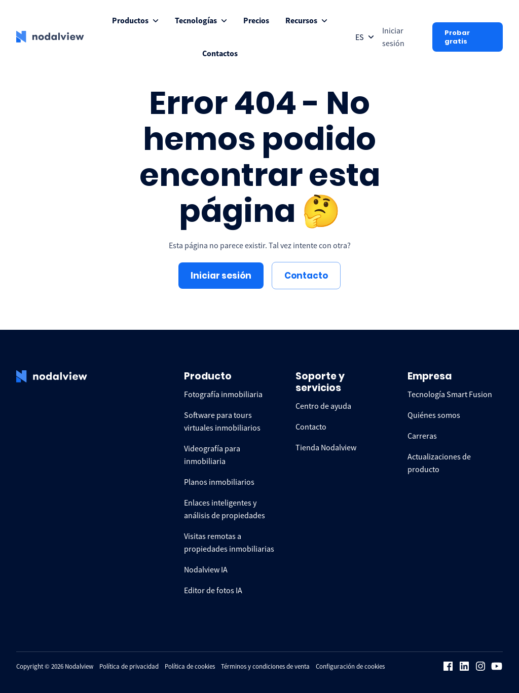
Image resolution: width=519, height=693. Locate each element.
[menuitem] (135, 20)
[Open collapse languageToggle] (364, 37)
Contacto (306, 276)
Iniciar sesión (221, 276)
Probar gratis (457, 37)
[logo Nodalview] (50, 37)
